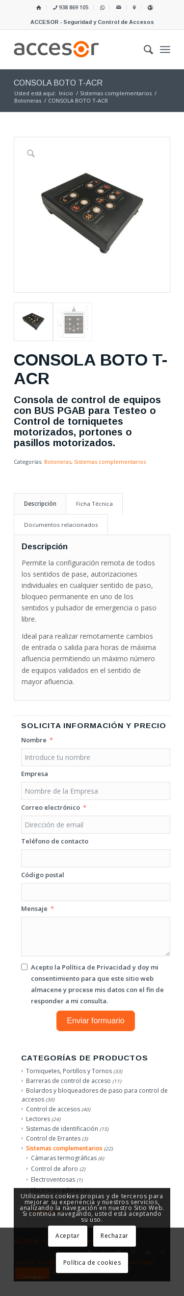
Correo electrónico (50, 807)
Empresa (34, 773)
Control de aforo (54, 1169)
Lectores (38, 1119)
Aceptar (67, 1235)
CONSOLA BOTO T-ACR (58, 83)
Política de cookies (92, 1262)
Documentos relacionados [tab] (61, 524)
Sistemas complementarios (110, 461)
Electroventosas (53, 1179)
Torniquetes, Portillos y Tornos (69, 1071)
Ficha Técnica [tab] (94, 503)
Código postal (42, 874)
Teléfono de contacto (54, 841)
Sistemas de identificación (62, 1128)
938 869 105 (70, 7)
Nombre (34, 739)
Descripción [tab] (40, 503)
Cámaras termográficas (64, 1158)
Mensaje (34, 908)
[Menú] (165, 49)
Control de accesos (53, 1109)
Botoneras (57, 461)
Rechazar (115, 1235)
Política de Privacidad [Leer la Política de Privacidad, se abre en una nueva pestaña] (96, 967)
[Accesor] (76, 49)
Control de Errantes (53, 1138)
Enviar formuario (95, 1020)
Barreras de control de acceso (68, 1081)
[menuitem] (39, 7)
